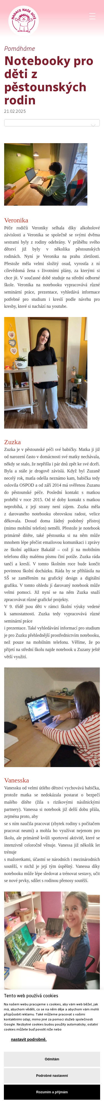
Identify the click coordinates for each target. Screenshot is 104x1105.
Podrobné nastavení (52, 1076)
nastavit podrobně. (29, 1039)
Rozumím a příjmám (52, 1092)
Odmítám (52, 1059)
